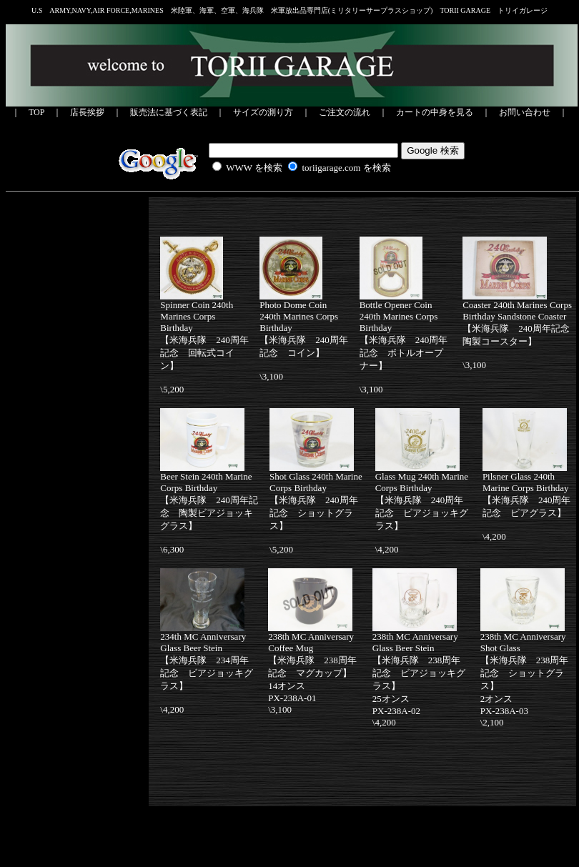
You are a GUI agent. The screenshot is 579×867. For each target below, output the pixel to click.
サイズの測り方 (263, 112)
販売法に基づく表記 (168, 112)
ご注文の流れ (344, 112)
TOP (36, 112)
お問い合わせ (524, 112)
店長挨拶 (87, 112)
